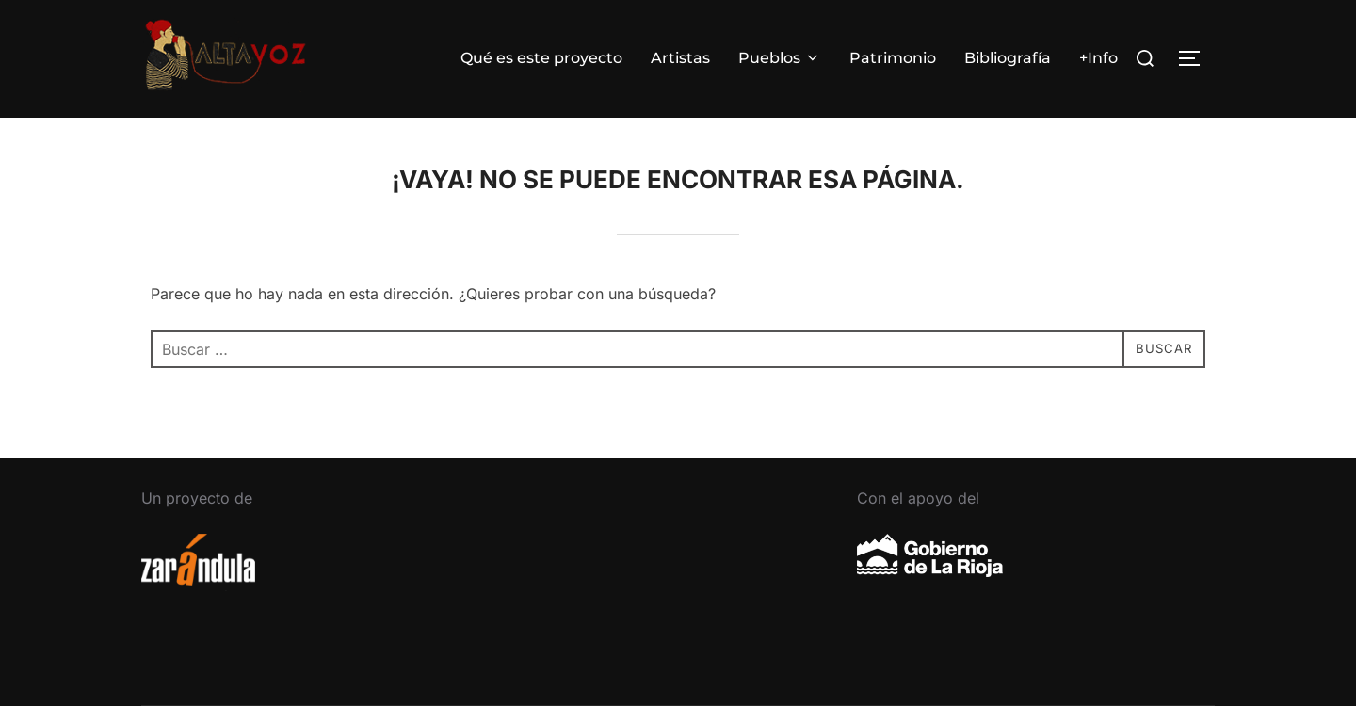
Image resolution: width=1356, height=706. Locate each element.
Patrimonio (892, 58)
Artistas (680, 58)
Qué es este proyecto (541, 58)
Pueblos (779, 58)
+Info (1098, 58)
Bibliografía (1007, 58)
